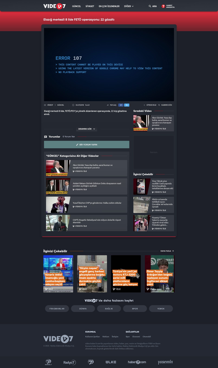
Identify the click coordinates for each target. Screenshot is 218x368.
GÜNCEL (76, 6)
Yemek (161, 308)
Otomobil (147, 336)
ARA (153, 6)
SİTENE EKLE (150, 105)
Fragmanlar (57, 308)
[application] (109, 64)
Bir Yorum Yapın (86, 144)
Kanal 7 (48, 362)
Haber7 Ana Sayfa (168, 6)
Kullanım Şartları (92, 336)
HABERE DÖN (165, 105)
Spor (135, 308)
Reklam (106, 336)
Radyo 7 (70, 362)
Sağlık (109, 308)
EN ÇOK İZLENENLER (109, 6)
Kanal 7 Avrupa (91, 362)
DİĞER (129, 6)
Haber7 (137, 362)
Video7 (50, 105)
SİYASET (90, 6)
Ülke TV (111, 362)
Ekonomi (136, 336)
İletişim (115, 336)
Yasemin (165, 362)
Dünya (83, 308)
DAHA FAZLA (167, 251)
